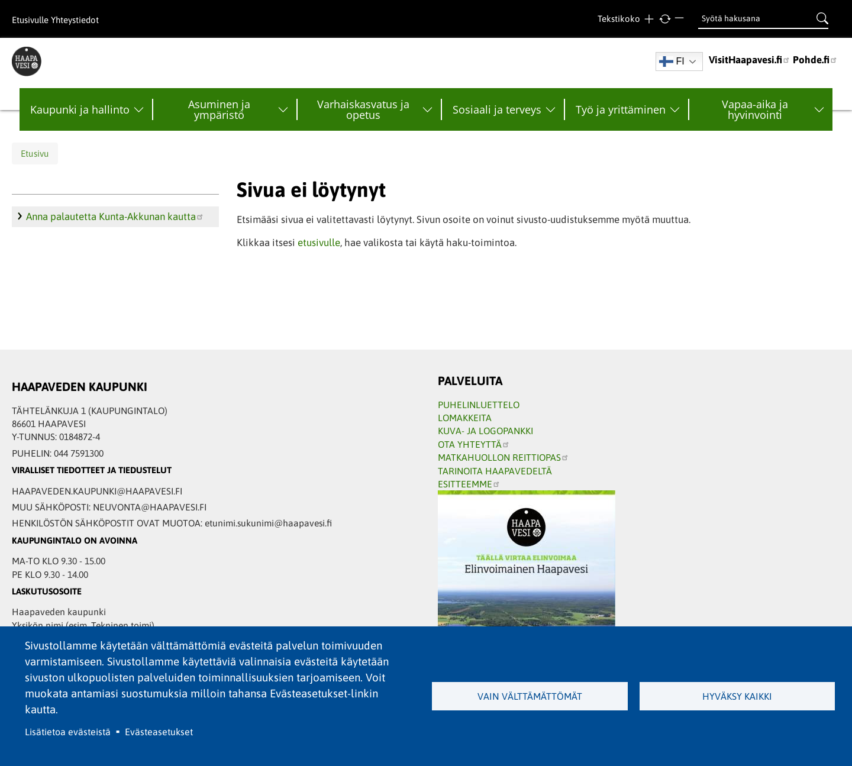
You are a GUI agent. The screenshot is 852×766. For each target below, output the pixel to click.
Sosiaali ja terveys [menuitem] (497, 109)
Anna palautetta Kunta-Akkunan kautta (115, 216)
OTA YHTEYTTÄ (474, 444)
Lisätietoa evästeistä (68, 731)
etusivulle (319, 242)
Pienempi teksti (680, 19)
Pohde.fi (815, 60)
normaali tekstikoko (664, 19)
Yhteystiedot (75, 20)
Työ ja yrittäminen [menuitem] (621, 109)
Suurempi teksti (648, 19)
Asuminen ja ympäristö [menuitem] (219, 109)
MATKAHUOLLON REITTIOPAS (503, 457)
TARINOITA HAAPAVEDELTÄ (495, 471)
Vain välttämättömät (529, 696)
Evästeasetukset (159, 731)
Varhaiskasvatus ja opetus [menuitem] (363, 109)
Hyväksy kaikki (737, 696)
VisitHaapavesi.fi (749, 60)
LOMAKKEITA (465, 417)
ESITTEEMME (469, 484)
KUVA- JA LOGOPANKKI (485, 430)
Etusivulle (30, 20)
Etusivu (35, 153)
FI (672, 61)
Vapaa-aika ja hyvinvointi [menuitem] (755, 109)
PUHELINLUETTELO (478, 404)
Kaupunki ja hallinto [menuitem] (80, 109)
